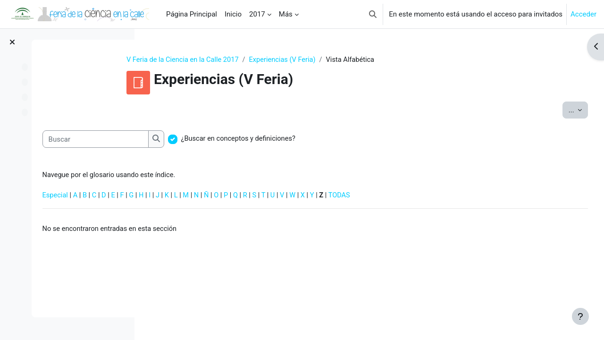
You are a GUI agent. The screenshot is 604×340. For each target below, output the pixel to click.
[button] (373, 14)
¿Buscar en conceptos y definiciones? (351, 139)
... (560, 110)
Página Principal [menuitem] (191, 14)
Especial (166, 197)
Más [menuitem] (286, 14)
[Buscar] (206, 139)
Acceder (583, 14)
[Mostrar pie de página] (580, 316)
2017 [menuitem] (257, 14)
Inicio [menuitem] (233, 14)
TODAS (458, 197)
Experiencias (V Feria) (333, 60)
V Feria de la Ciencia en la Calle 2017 (231, 60)
